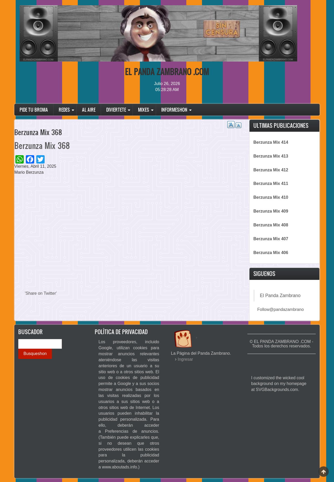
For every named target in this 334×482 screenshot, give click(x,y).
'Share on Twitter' (41, 293)
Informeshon (174, 109)
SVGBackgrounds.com (277, 389)
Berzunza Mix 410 (270, 197)
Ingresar (185, 359)
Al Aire (89, 109)
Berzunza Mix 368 (42, 145)
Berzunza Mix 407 (270, 239)
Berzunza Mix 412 (270, 170)
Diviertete (116, 109)
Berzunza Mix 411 (270, 183)
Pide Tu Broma (34, 109)
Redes (64, 109)
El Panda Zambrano (280, 295)
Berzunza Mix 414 (270, 142)
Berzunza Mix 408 (270, 225)
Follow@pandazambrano (280, 309)
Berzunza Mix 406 (270, 252)
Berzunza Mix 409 (270, 211)
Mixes (143, 109)
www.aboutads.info (119, 467)
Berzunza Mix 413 (270, 156)
